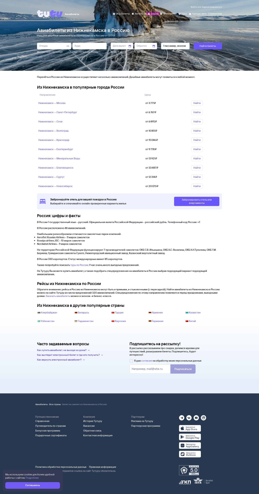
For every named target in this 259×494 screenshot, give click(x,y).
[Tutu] (50, 14)
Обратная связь (92, 430)
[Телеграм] (181, 416)
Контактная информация (97, 435)
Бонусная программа (47, 430)
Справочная (42, 421)
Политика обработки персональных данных (60, 466)
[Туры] (182, 13)
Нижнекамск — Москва (51, 103)
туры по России (79, 265)
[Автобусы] (138, 13)
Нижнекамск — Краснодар (53, 140)
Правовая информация (102, 466)
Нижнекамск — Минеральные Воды (59, 158)
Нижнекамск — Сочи (50, 121)
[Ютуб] (196, 416)
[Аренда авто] (197, 13)
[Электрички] (168, 13)
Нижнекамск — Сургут (51, 176)
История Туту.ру (92, 421)
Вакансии (89, 425)
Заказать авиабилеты (58, 296)
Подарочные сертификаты (51, 435)
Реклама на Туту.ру (142, 421)
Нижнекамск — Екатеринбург (55, 149)
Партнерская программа (145, 425)
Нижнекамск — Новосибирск (55, 186)
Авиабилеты (41, 404)
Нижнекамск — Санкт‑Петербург (57, 112)
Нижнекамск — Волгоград (53, 130)
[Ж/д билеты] (121, 13)
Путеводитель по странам (50, 425)
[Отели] (153, 13)
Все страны (55, 404)
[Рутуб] (203, 416)
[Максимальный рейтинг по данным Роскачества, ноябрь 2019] (189, 470)
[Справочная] (215, 13)
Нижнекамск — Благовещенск (55, 167)
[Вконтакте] (189, 416)
